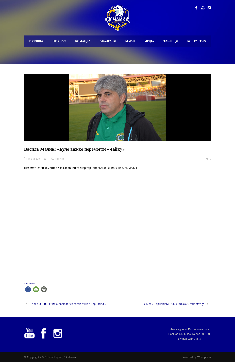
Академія (108, 41)
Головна (36, 41)
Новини (59, 158)
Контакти (195, 41)
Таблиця (170, 41)
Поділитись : (30, 283)
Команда (82, 41)
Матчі (130, 41)
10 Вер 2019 (34, 158)
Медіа (149, 41)
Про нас (59, 41)
